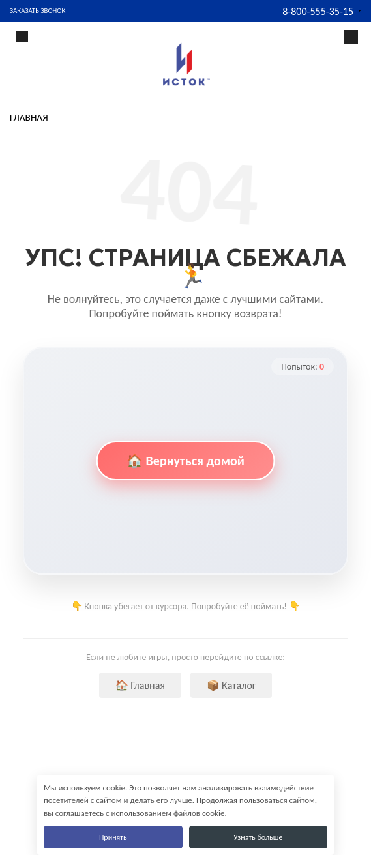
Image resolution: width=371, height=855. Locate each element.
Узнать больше (257, 837)
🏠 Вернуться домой (185, 461)
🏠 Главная (140, 685)
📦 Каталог (231, 685)
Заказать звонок (37, 11)
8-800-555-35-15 (317, 11)
